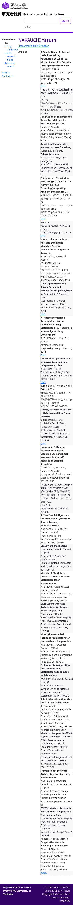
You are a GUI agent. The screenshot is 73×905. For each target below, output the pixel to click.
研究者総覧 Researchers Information (33, 14)
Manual (6, 72)
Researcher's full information (33, 45)
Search (65, 20)
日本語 (27, 26)
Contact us (7, 76)
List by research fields (10, 56)
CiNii (43, 86)
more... (44, 872)
